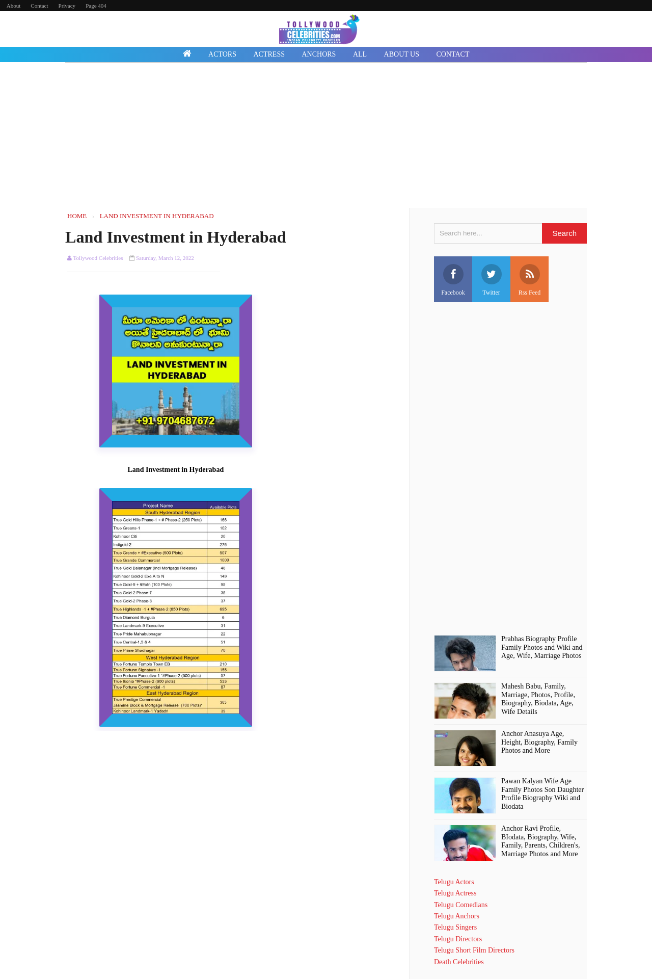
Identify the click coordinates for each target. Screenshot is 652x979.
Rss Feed (530, 280)
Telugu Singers (455, 927)
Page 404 (96, 6)
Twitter (491, 280)
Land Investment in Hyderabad (175, 237)
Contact (39, 6)
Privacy (67, 6)
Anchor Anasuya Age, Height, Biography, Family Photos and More (539, 742)
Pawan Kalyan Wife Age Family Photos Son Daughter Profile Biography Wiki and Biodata (542, 793)
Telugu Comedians (460, 905)
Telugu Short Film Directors (474, 950)
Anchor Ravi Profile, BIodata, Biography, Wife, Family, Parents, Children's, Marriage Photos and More (540, 841)
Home (229, 216)
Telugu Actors (454, 882)
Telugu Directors (458, 939)
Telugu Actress (455, 893)
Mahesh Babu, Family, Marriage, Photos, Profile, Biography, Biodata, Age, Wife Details (538, 699)
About (14, 6)
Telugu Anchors (456, 916)
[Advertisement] (326, 136)
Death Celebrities (459, 962)
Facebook (453, 280)
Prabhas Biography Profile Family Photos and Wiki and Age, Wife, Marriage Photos (541, 647)
